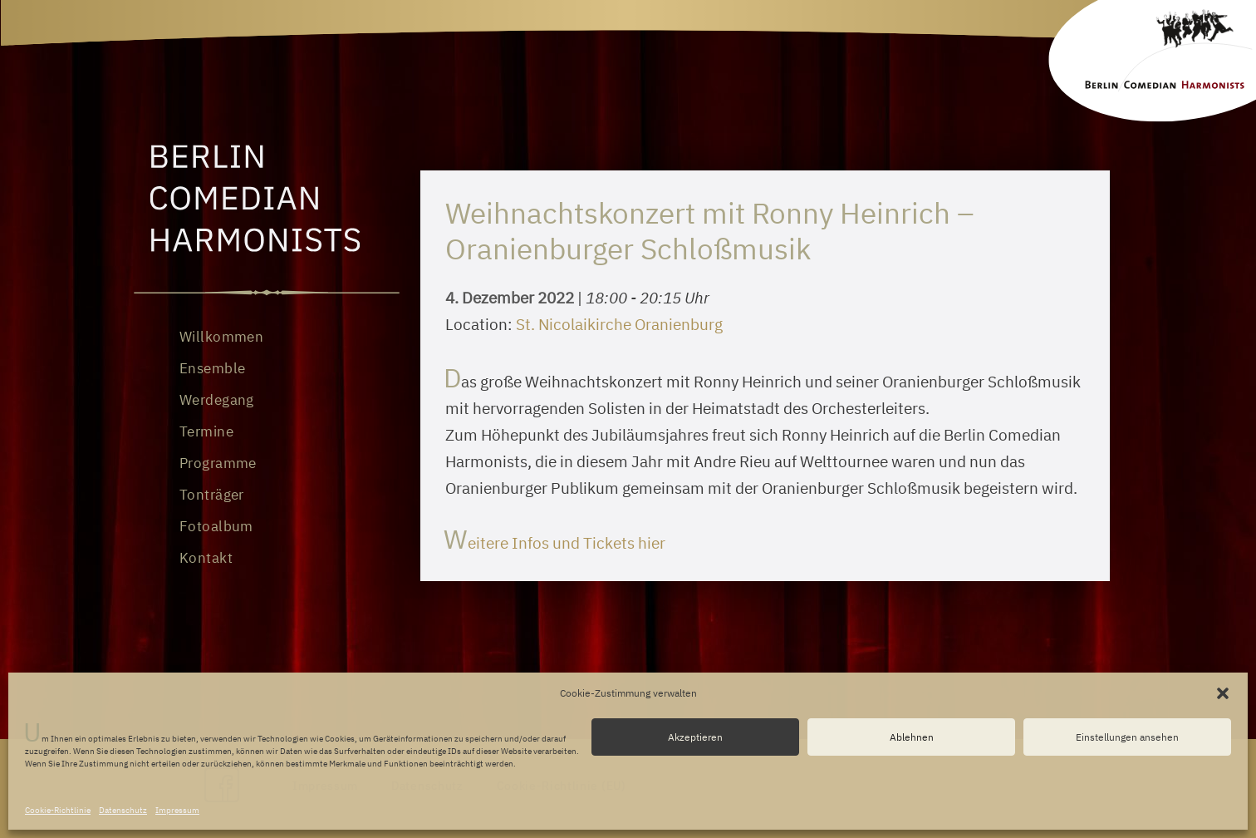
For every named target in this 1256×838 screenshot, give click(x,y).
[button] (1222, 693)
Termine (206, 431)
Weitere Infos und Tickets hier (555, 543)
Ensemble (212, 368)
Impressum (177, 810)
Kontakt (206, 558)
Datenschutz (123, 810)
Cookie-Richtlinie (58, 810)
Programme (218, 463)
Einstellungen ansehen (1127, 737)
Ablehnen (912, 737)
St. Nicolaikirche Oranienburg (619, 324)
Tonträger (211, 495)
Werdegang (216, 400)
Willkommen (221, 337)
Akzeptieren (695, 737)
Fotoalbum (216, 526)
